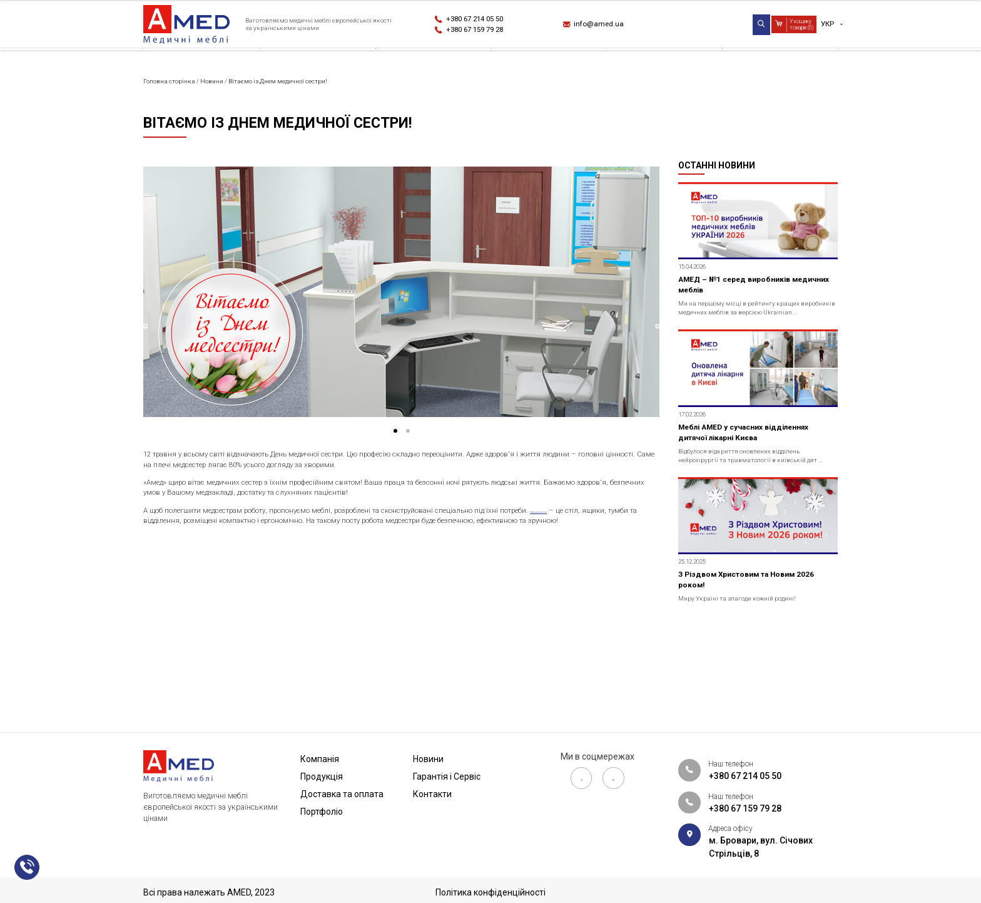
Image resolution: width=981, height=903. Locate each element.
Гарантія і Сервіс (705, 65)
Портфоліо (509, 65)
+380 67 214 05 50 (485, 19)
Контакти (815, 65)
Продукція (261, 65)
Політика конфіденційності (490, 892)
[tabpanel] (401, 327)
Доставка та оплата (385, 65)
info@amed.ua (606, 26)
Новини (601, 65)
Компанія (165, 65)
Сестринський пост (183, 577)
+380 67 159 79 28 (485, 32)
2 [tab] (416, 471)
